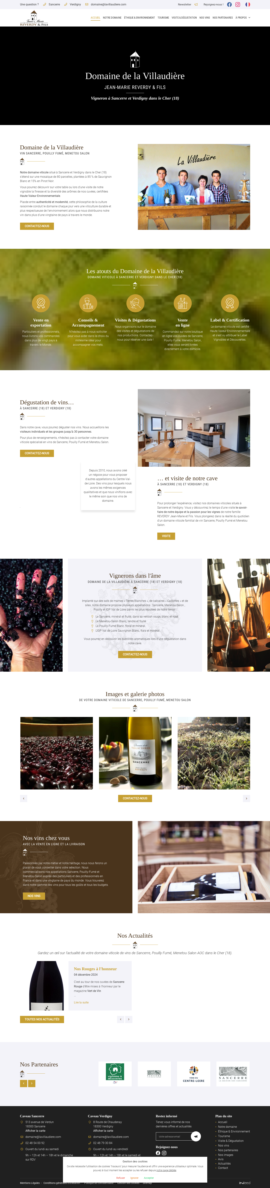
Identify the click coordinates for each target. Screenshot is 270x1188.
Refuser (120, 1177)
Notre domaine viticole (34, 172)
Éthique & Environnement (139, 17)
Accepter (149, 1177)
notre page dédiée (166, 1169)
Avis (220, 1159)
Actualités (224, 1163)
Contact (223, 1168)
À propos (241, 17)
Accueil (95, 17)
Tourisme (163, 17)
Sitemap (147, 1183)
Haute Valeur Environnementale (40, 196)
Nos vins (204, 17)
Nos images (225, 1155)
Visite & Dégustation (184, 17)
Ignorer (134, 1177)
